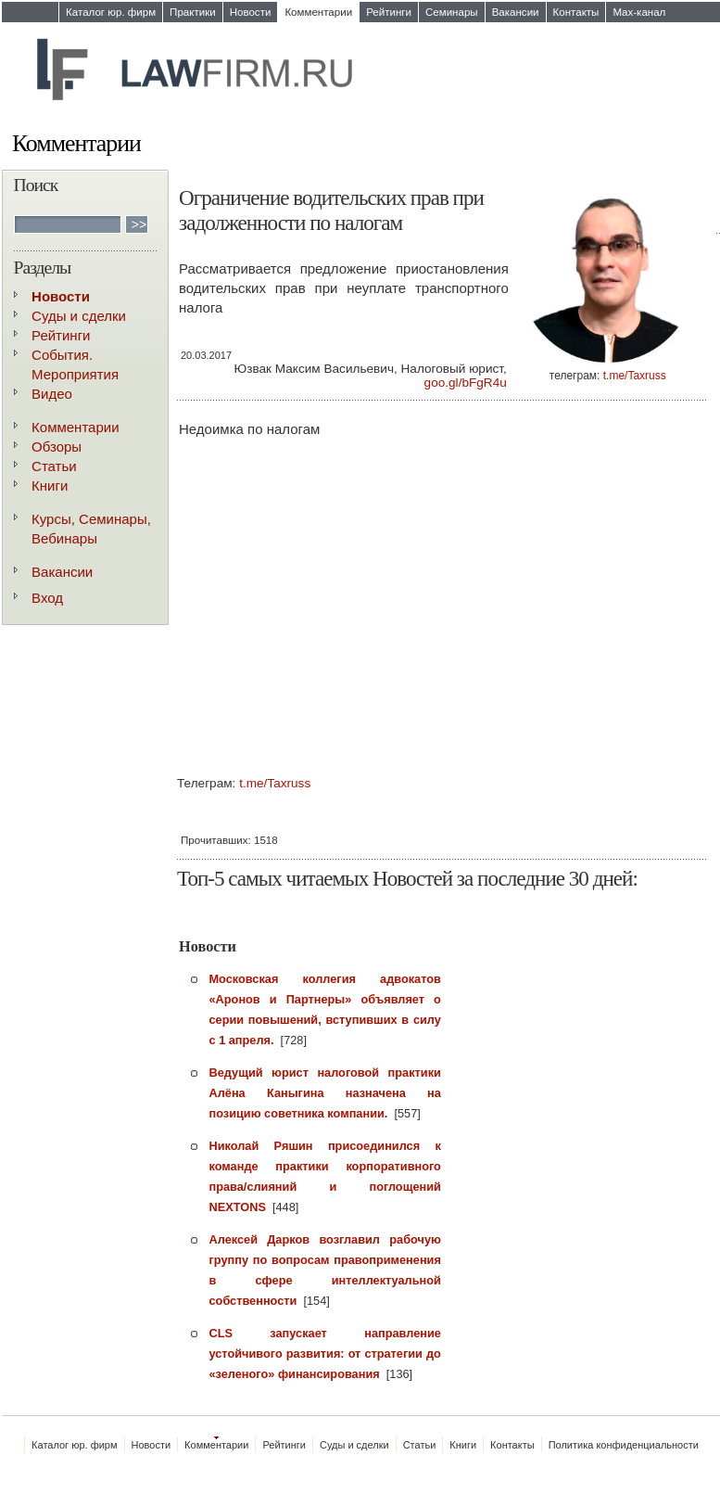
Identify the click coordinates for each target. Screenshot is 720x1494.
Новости (251, 12)
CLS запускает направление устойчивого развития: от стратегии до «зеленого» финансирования (325, 1353)
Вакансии (515, 12)
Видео (52, 394)
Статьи (54, 466)
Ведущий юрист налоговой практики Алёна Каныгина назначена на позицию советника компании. (325, 1093)
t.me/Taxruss (634, 375)
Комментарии (318, 12)
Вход (47, 598)
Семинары (451, 12)
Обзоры (57, 446)
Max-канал (639, 12)
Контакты (576, 12)
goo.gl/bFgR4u (465, 382)
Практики (193, 12)
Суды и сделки (79, 316)
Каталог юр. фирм (111, 12)
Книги (50, 485)
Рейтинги (388, 12)
